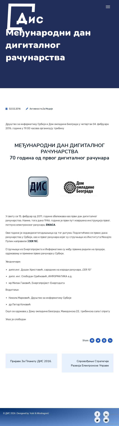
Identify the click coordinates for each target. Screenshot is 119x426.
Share (85, 340)
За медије (48, 109)
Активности (36, 109)
